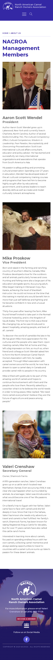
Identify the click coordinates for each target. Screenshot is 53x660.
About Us (16, 33)
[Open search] (31, 14)
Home (5, 33)
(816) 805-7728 (35, 612)
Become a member (26, 619)
